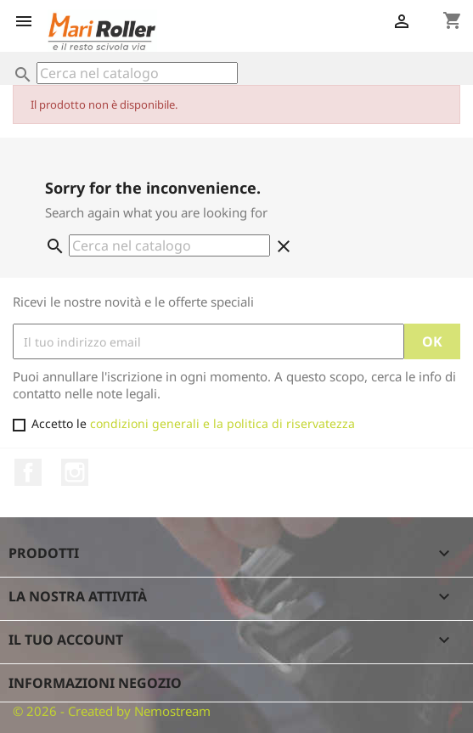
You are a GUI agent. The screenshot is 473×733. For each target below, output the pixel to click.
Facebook (28, 472)
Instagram (74, 472)
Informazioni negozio (95, 683)
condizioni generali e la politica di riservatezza (222, 423)
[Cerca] (137, 73)
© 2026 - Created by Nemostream (112, 710)
